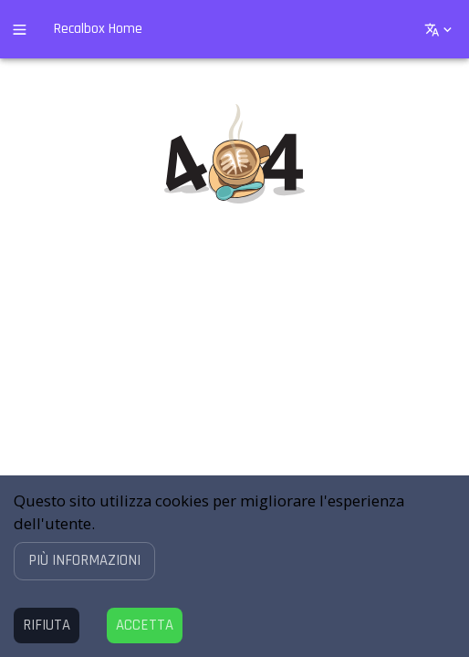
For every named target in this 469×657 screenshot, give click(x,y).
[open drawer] (19, 29)
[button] (84, 560)
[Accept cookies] (144, 625)
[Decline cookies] (46, 625)
